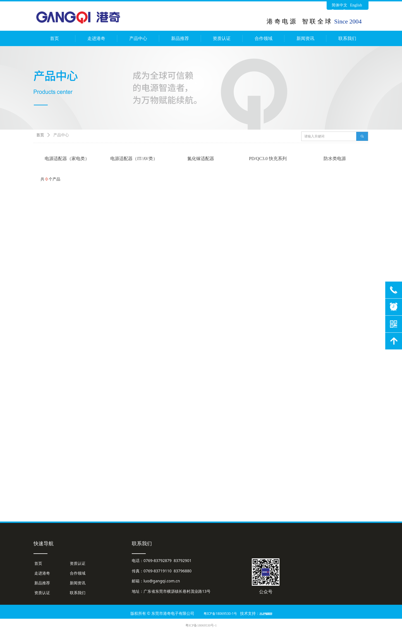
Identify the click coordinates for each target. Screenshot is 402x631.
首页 (40, 135)
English (356, 5)
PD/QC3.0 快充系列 (268, 158)
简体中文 (339, 5)
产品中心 (61, 135)
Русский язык (343, 11)
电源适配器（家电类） (67, 158)
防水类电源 (335, 158)
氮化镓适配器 (200, 158)
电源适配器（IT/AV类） (133, 158)
